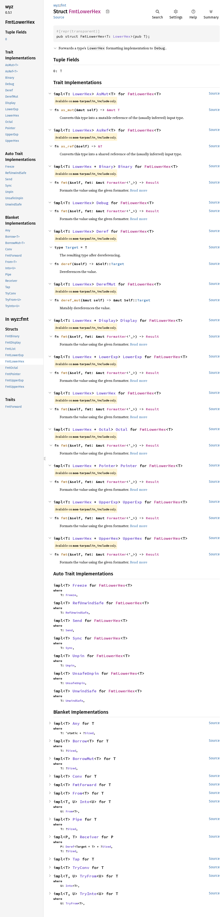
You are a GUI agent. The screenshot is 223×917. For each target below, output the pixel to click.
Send (77, 620)
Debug (102, 202)
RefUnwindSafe (88, 602)
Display (107, 320)
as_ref (67, 146)
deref (66, 264)
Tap (76, 859)
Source (58, 17)
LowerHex (121, 36)
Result (152, 182)
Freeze (80, 585)
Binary (106, 166)
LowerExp (108, 356)
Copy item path (107, 11)
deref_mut (71, 300)
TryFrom (88, 876)
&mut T (113, 110)
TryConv (81, 867)
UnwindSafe (84, 690)
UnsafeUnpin (86, 673)
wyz (56, 5)
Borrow (80, 740)
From (77, 793)
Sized (89, 733)
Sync (77, 638)
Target (71, 247)
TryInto (88, 893)
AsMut (102, 93)
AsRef (102, 130)
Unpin (78, 655)
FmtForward (84, 784)
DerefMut (106, 284)
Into (84, 801)
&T (100, 146)
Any (76, 723)
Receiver (89, 836)
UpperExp (108, 501)
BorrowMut (83, 758)
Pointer (107, 465)
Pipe (77, 819)
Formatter (116, 182)
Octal (105, 429)
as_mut (67, 110)
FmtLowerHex (141, 93)
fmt (63, 5)
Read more (138, 190)
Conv (77, 776)
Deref (102, 231)
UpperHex (108, 538)
